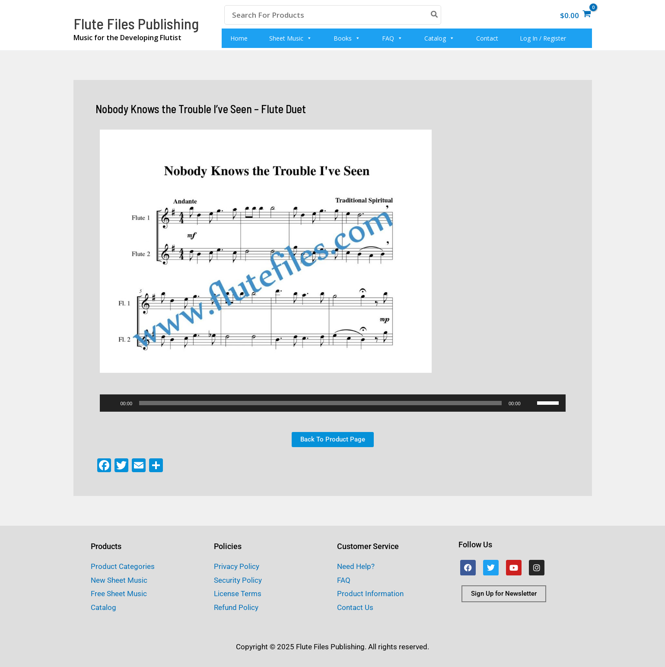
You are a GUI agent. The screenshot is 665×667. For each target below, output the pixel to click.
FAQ (392, 38)
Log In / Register (543, 38)
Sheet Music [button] (290, 38)
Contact (487, 38)
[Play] (111, 403)
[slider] (320, 403)
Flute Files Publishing (136, 23)
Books (347, 38)
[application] (333, 403)
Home (239, 38)
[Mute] (530, 403)
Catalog (439, 38)
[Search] (434, 15)
